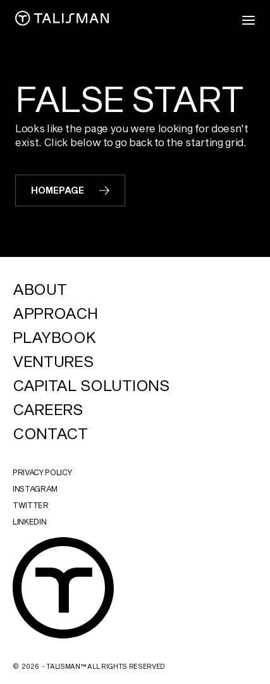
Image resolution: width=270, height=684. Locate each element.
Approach (55, 313)
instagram (35, 488)
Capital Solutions (91, 385)
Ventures (53, 361)
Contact (50, 433)
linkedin (29, 521)
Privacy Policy (42, 472)
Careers (48, 409)
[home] (62, 20)
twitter (31, 505)
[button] (248, 20)
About (39, 289)
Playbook (54, 337)
